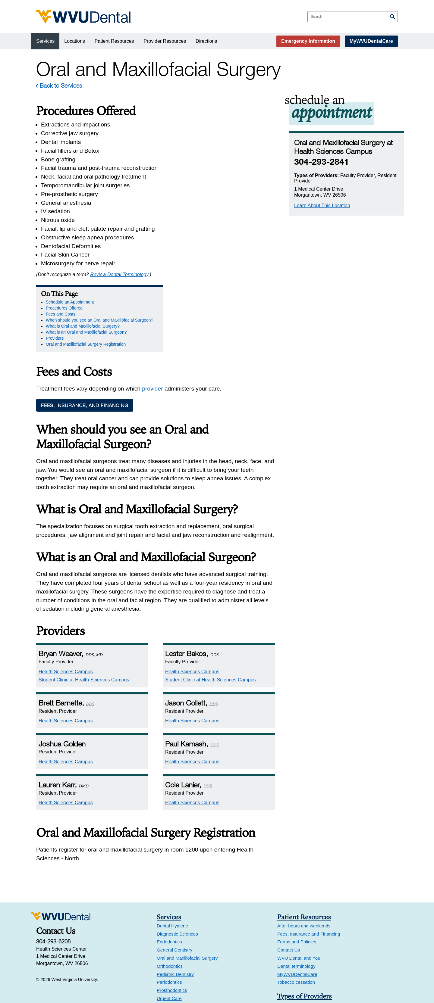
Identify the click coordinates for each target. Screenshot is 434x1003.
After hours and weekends (303, 856)
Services (45, 41)
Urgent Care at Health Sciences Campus (201, 967)
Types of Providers (304, 927)
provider (152, 319)
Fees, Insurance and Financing (308, 864)
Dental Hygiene (172, 856)
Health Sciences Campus (66, 602)
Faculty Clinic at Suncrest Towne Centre (200, 984)
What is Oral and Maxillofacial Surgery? (226, 150)
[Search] (392, 16)
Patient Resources (114, 41)
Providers (198, 162)
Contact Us (288, 880)
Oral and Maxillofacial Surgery (187, 888)
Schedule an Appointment (213, 120)
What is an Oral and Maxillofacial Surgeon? (229, 156)
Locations (74, 41)
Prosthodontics (172, 921)
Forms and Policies (296, 872)
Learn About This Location (322, 205)
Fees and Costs (204, 132)
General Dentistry (174, 880)
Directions (206, 41)
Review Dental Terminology (119, 274)
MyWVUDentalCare (371, 41)
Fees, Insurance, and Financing (84, 336)
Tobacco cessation (296, 912)
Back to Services (61, 85)
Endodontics (169, 872)
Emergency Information (308, 41)
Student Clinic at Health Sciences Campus (84, 610)
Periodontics (169, 912)
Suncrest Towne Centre (180, 976)
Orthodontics (170, 896)
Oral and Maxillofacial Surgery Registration (229, 168)
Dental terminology (296, 896)
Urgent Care (169, 929)
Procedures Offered (207, 126)
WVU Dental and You (298, 888)
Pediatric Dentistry (175, 904)
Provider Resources (165, 41)
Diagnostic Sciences (177, 864)
